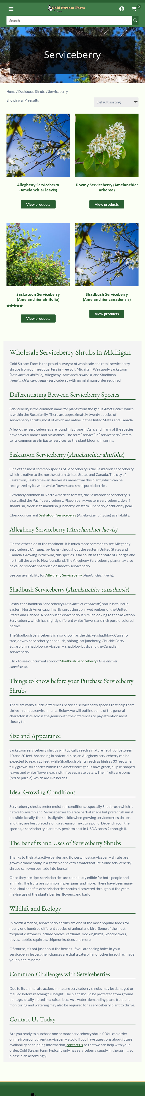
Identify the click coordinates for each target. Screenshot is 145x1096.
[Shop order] (116, 102)
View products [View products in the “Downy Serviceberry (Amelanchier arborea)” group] (107, 204)
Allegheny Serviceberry (63, 575)
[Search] (72, 20)
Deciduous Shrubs (31, 91)
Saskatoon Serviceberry (57, 515)
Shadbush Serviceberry (78, 661)
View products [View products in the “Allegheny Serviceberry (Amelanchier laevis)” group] (38, 204)
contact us (74, 1044)
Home (11, 91)
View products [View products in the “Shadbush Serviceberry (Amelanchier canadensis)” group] (107, 313)
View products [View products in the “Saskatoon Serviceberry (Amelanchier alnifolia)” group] (38, 318)
